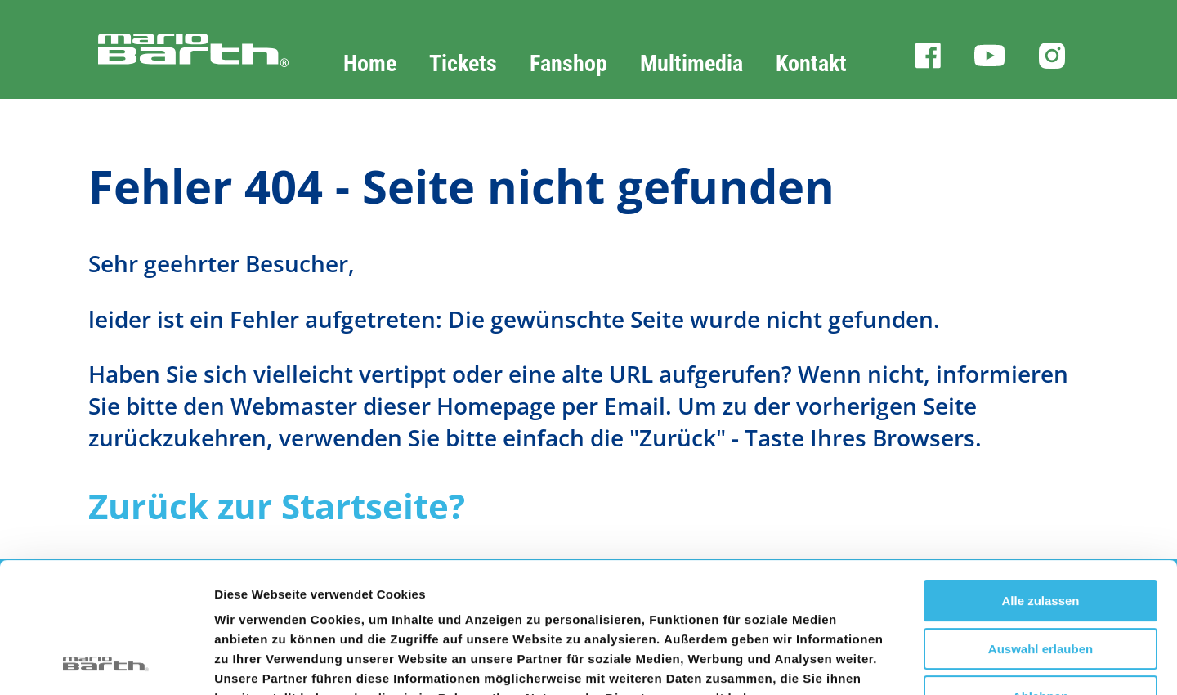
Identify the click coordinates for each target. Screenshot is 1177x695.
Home (369, 63)
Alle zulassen (1040, 479)
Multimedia (691, 63)
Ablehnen (1040, 574)
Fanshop (568, 63)
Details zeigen (869, 663)
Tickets (463, 63)
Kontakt (811, 63)
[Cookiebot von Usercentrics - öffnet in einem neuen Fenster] (105, 663)
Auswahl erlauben (1040, 527)
